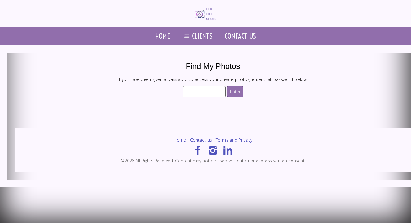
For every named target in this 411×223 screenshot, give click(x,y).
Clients (197, 36)
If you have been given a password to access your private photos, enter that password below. (213, 79)
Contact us (240, 36)
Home (162, 36)
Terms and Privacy (234, 140)
